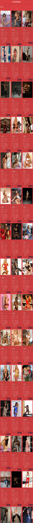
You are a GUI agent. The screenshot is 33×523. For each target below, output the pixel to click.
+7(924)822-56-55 (14, 30)
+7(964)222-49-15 (14, 101)
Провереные (19, 4)
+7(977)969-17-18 (14, 172)
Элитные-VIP (15, 4)
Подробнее (8, 44)
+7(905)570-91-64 (25, 420)
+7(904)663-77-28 (3, 172)
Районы (23, 4)
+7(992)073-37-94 (25, 172)
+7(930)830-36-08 (25, 207)
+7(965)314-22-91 (25, 101)
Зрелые (8, 4)
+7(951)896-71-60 (3, 207)
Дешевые (11, 4)
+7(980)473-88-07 (3, 101)
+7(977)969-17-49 (14, 349)
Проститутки (5, 4)
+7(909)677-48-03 (3, 455)
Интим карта (29, 4)
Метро (25, 4)
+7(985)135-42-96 (25, 30)
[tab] (2, 6)
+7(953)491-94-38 (25, 243)
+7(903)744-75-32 (14, 420)
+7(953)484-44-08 (25, 349)
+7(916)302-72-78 (14, 455)
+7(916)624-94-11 (3, 30)
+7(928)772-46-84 (3, 243)
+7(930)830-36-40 (25, 491)
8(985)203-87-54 (14, 207)
